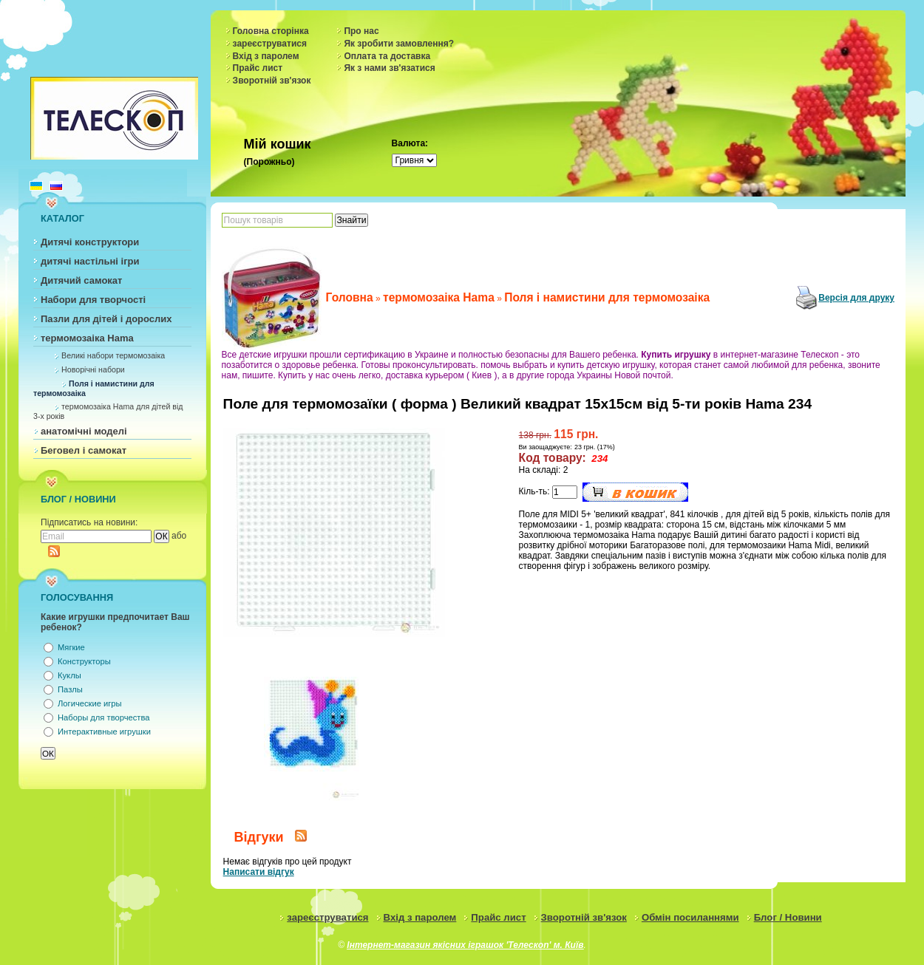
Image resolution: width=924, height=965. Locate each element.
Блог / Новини (788, 917)
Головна (349, 297)
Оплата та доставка (387, 56)
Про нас (361, 31)
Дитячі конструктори (90, 242)
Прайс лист (258, 68)
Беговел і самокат (83, 450)
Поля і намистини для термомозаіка (607, 297)
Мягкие (71, 647)
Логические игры (90, 703)
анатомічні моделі (84, 431)
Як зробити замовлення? (399, 43)
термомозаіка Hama (87, 338)
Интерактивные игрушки (104, 731)
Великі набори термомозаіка (113, 355)
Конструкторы (84, 661)
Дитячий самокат (81, 280)
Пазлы (70, 689)
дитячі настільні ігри (90, 261)
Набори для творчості (93, 299)
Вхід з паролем (266, 56)
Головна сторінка (271, 31)
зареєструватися (270, 43)
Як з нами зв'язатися (389, 68)
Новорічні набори (93, 369)
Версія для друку (856, 298)
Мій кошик (277, 144)
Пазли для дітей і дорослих (106, 318)
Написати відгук (258, 872)
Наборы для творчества (103, 717)
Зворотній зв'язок (272, 80)
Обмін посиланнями (690, 917)
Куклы (69, 675)
